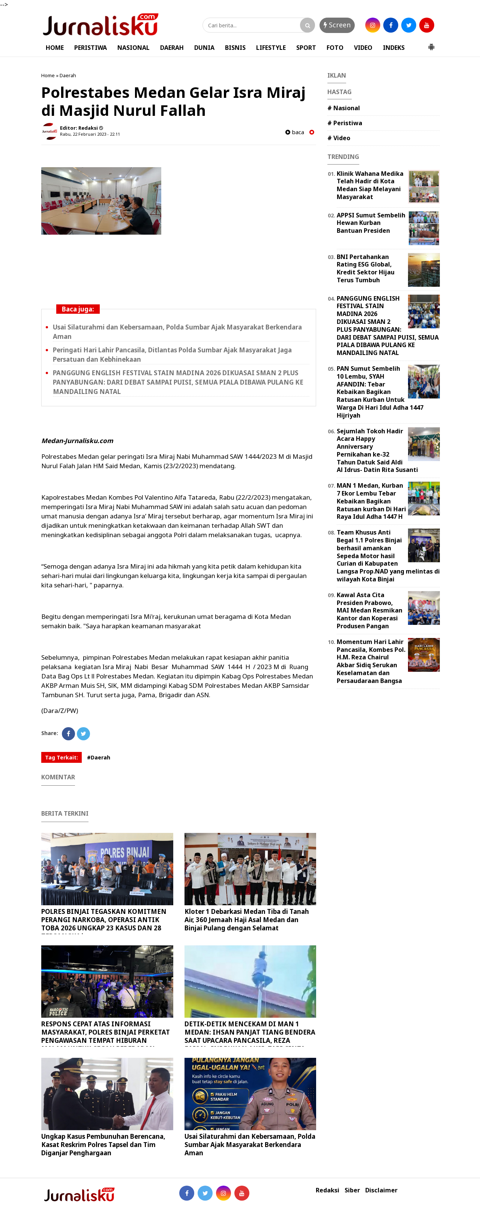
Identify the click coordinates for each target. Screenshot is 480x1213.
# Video (338, 138)
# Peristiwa (344, 123)
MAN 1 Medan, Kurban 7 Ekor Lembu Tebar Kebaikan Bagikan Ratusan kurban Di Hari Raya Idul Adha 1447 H (371, 501)
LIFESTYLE (271, 47)
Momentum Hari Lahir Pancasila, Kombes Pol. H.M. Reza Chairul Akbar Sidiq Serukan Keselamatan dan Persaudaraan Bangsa (371, 661)
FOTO (335, 47)
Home (48, 75)
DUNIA (204, 47)
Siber (352, 1190)
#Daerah (98, 757)
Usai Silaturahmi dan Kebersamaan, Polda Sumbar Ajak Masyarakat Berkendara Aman (249, 1144)
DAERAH (172, 47)
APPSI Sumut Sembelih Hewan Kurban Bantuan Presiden (371, 223)
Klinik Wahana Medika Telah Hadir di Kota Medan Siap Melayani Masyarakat (370, 185)
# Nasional (343, 108)
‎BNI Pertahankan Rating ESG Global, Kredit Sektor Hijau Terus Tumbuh (365, 268)
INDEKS (394, 47)
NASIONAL (133, 47)
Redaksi (327, 1190)
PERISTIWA (90, 47)
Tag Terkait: (61, 757)
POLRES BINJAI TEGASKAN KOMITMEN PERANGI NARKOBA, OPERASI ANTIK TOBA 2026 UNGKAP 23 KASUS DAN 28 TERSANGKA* (103, 923)
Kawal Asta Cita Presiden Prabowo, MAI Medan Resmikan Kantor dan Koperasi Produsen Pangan (369, 610)
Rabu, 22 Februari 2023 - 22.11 (90, 134)
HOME (55, 47)
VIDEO (363, 47)
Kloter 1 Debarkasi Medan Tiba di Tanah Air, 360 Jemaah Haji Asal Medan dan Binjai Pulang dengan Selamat (246, 919)
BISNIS (235, 47)
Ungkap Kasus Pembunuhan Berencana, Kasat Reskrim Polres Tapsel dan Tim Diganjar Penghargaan (103, 1144)
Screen (337, 24)
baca (294, 132)
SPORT (306, 47)
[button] (431, 44)
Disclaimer (381, 1190)
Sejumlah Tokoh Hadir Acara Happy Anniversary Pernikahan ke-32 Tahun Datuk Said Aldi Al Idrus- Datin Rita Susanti (377, 450)
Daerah (68, 75)
